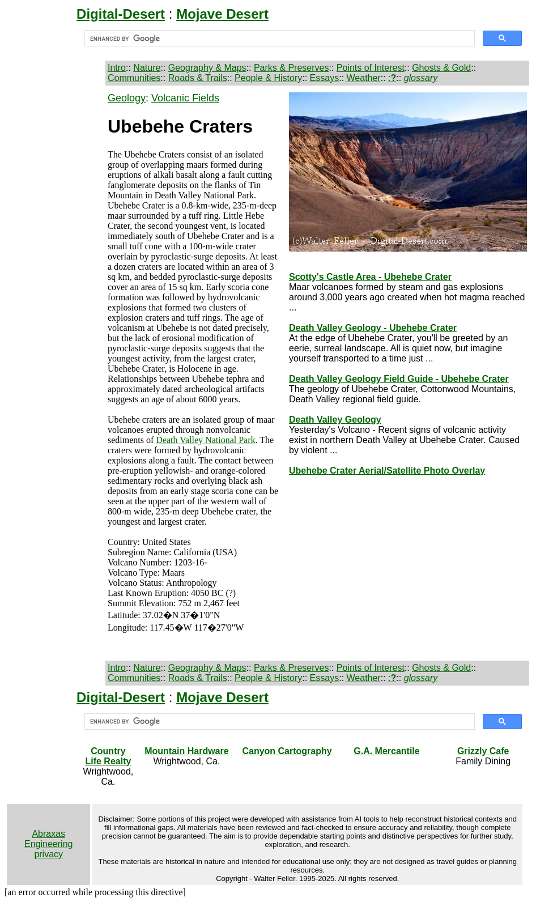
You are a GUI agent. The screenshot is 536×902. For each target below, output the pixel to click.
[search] (278, 38)
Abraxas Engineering (48, 839)
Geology (127, 98)
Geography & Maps (207, 68)
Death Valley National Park (205, 440)
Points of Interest (371, 68)
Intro (117, 68)
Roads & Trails (197, 78)
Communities (134, 78)
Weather (364, 78)
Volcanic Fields (185, 98)
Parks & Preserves (291, 68)
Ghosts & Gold (441, 68)
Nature (146, 68)
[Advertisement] (55, 262)
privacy (48, 854)
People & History (268, 78)
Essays (324, 78)
